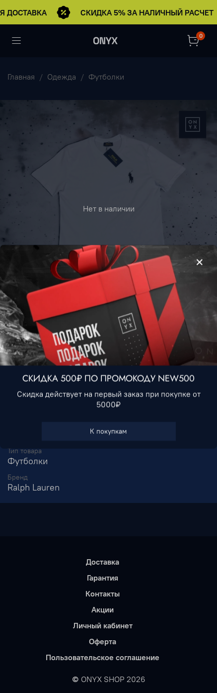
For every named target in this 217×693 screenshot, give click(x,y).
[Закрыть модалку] (199, 263)
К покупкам (108, 430)
